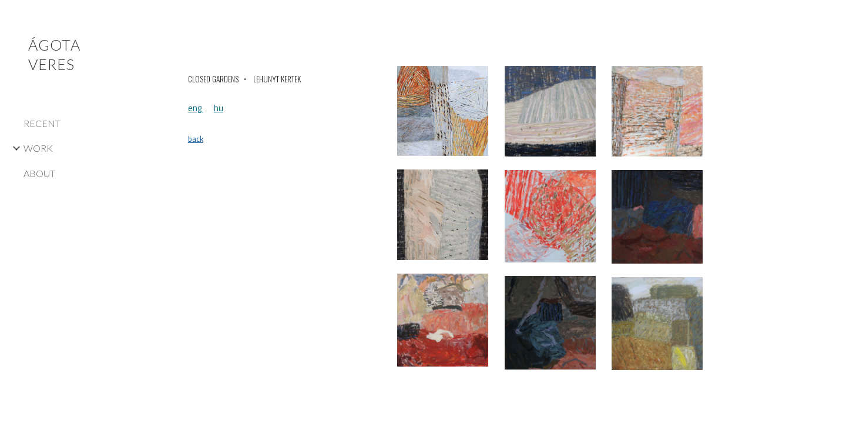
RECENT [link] (42, 123)
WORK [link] (38, 148)
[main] (282, 79)
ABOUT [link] (39, 173)
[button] (832, 16)
